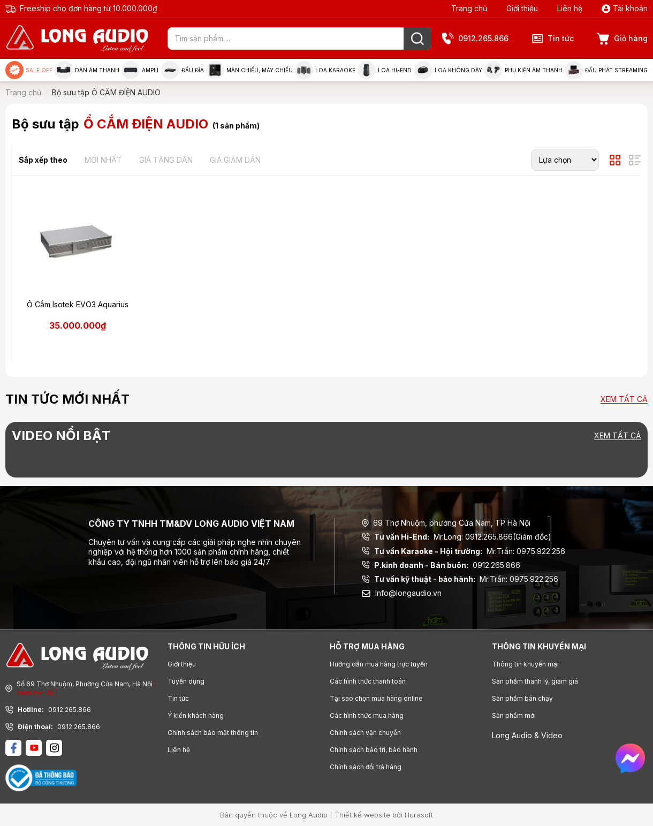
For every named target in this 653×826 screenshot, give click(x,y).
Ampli (140, 70)
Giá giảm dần (235, 159)
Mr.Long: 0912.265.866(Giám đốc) (456, 537)
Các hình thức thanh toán (368, 681)
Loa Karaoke (325, 70)
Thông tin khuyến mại (525, 664)
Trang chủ (469, 8)
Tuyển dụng (186, 681)
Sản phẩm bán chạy (522, 698)
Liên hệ (569, 8)
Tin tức (553, 38)
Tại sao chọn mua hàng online (376, 698)
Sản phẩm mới (514, 715)
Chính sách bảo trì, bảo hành (373, 750)
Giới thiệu (522, 8)
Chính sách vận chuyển (365, 733)
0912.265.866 (475, 39)
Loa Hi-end (385, 70)
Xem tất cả (624, 400)
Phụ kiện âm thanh (523, 70)
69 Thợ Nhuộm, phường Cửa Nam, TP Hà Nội (446, 522)
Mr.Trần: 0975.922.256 (463, 551)
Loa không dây (448, 70)
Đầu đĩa (182, 70)
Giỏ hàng (622, 39)
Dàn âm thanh (87, 70)
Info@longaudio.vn (402, 592)
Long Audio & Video (527, 735)
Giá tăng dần (166, 159)
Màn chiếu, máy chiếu (249, 70)
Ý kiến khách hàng (196, 715)
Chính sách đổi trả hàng (365, 767)
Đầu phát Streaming (606, 70)
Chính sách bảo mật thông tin (213, 733)
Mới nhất (103, 159)
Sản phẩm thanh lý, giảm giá (535, 681)
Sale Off (28, 70)
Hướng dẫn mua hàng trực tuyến (379, 664)
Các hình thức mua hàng (367, 715)
